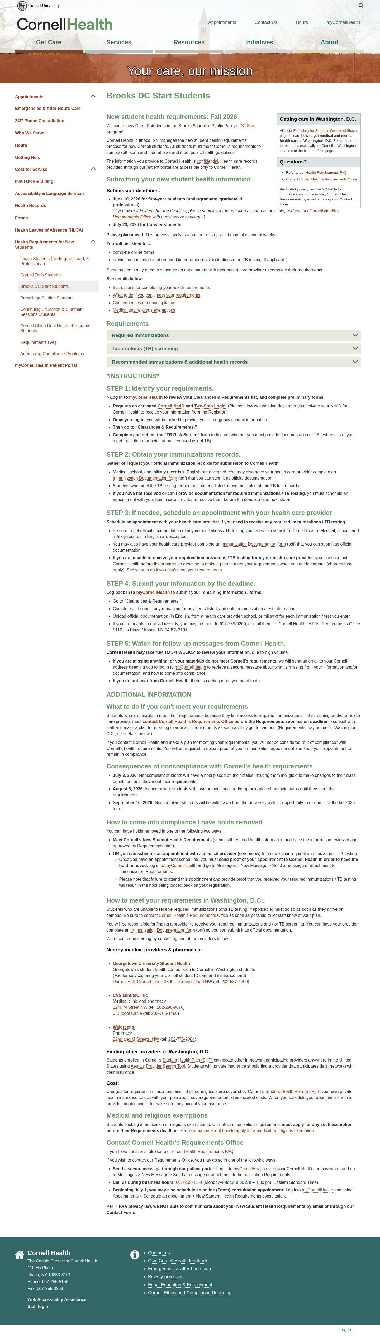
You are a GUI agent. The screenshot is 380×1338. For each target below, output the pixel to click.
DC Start (248, 126)
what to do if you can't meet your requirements (178, 570)
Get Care (48, 42)
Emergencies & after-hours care (180, 1268)
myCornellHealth (336, 23)
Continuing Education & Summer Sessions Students (51, 312)
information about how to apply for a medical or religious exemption (251, 1130)
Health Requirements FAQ (326, 173)
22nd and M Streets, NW (136, 1039)
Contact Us (259, 23)
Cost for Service (31, 169)
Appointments (215, 23)
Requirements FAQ (38, 342)
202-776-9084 (181, 1039)
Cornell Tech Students (40, 275)
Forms (21, 218)
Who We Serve (29, 133)
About (329, 42)
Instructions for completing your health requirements (161, 287)
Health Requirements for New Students (44, 244)
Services (118, 42)
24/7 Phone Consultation (39, 121)
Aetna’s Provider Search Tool (158, 1066)
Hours (295, 23)
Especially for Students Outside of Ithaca (325, 131)
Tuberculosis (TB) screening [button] (235, 348)
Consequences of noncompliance (144, 303)
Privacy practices (165, 1276)
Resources (189, 42)
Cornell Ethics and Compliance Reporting (190, 1292)
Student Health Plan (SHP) (188, 1060)
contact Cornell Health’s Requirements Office (186, 915)
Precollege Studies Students (46, 298)
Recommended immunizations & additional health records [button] (235, 362)
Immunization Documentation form (145, 478)
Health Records (30, 205)
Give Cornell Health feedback (177, 1260)
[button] (361, 5)
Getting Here (27, 157)
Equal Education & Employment (180, 1284)
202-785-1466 (164, 1013)
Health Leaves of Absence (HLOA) (49, 230)
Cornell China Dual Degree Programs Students (55, 328)
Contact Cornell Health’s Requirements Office (321, 179)
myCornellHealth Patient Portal (46, 365)
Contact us (159, 1252)
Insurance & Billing (34, 181)
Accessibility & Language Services (50, 193)
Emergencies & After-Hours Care (47, 108)
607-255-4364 (189, 1182)
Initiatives (259, 42)
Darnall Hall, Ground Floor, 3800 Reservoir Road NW (162, 981)
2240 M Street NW (130, 1007)
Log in (345, 1329)
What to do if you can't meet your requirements (156, 295)
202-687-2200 (234, 981)
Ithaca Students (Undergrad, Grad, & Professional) (54, 261)
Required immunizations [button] (235, 335)
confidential (207, 161)
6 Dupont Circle (127, 1013)
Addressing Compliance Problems (52, 353)
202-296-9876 (170, 1007)
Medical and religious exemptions (144, 310)
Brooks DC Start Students (44, 286)
